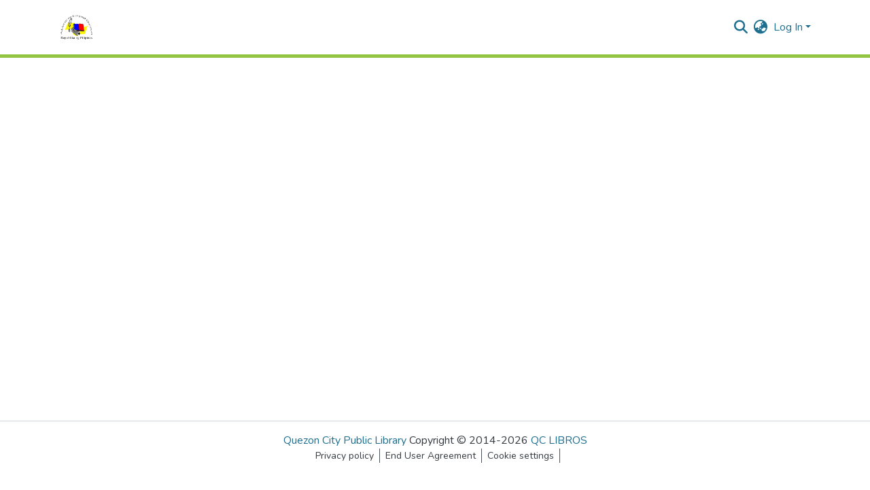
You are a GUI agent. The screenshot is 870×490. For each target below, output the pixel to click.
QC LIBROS (559, 440)
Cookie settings (520, 455)
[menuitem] (760, 27)
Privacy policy (344, 455)
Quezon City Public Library (344, 440)
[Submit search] (741, 27)
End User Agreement (430, 455)
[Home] (76, 27)
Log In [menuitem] (788, 27)
